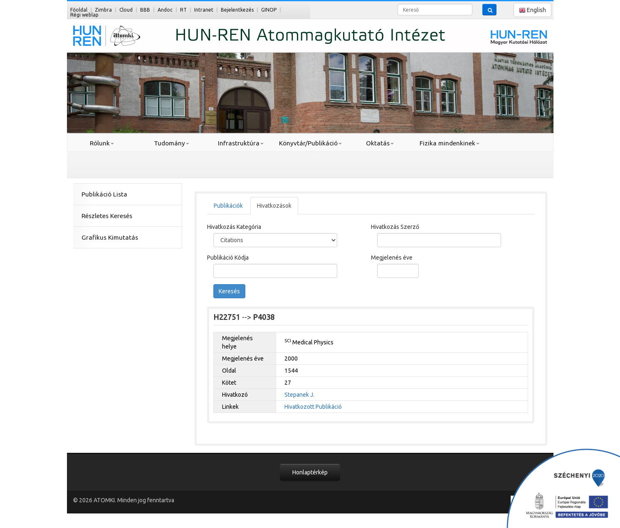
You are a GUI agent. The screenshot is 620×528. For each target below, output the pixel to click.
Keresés (229, 291)
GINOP (269, 9)
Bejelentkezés (237, 9)
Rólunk (102, 143)
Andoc (165, 9)
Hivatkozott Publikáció (313, 406)
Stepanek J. (299, 394)
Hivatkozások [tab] (274, 205)
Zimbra (103, 9)
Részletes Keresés (107, 215)
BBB (145, 9)
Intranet (203, 9)
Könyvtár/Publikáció (310, 143)
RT (183, 9)
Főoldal (78, 9)
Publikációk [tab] (228, 205)
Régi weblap (84, 14)
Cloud (126, 9)
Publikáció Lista (104, 194)
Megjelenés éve (392, 257)
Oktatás (380, 143)
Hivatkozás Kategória (234, 226)
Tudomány (171, 143)
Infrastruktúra (241, 143)
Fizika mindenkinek (449, 143)
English (532, 10)
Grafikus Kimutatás (110, 237)
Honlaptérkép (310, 472)
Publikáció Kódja (228, 257)
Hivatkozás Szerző (395, 226)
